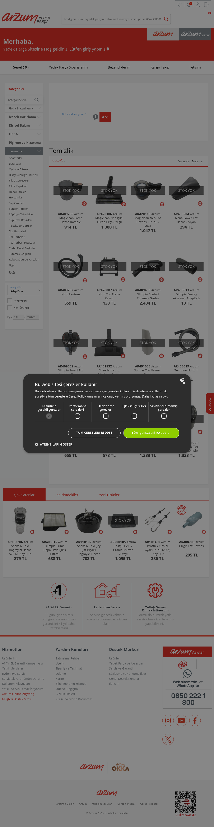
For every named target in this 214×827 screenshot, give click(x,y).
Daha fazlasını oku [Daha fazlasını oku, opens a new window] (155, 396)
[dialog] (107, 413)
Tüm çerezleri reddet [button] (94, 433)
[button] (53, 444)
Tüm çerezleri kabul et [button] (151, 433)
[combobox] (182, 380)
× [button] (183, 383)
